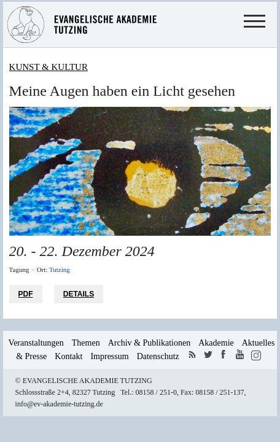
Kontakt (68, 356)
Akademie (216, 342)
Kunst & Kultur (48, 67)
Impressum (109, 356)
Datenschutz (158, 356)
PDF (25, 294)
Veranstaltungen (36, 342)
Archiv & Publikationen (149, 342)
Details (78, 294)
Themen (86, 342)
